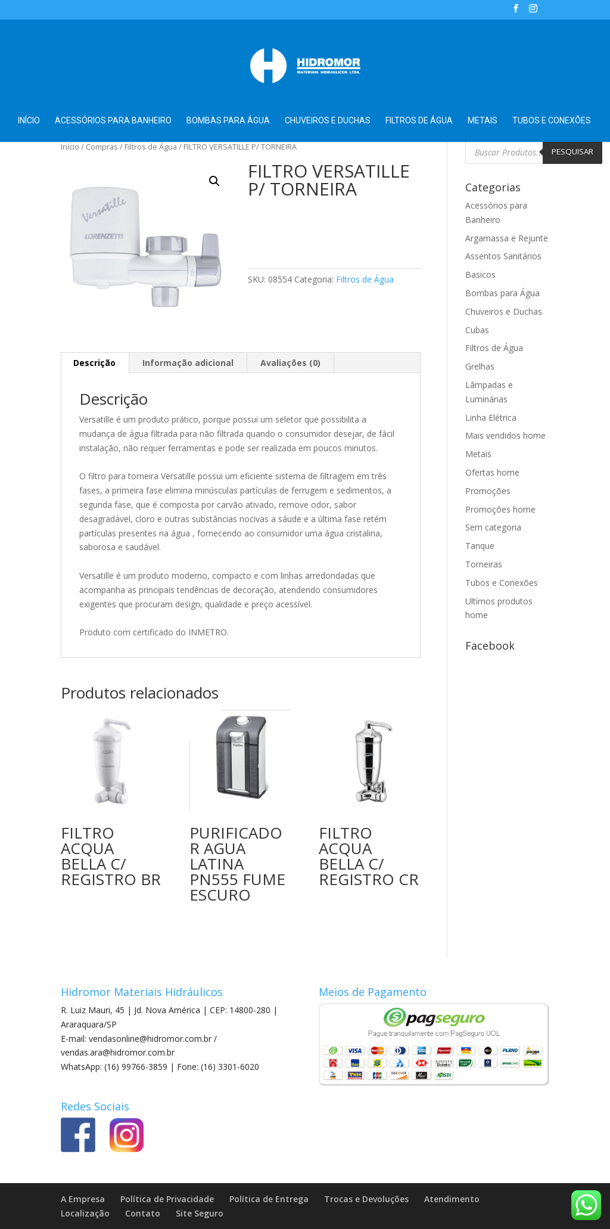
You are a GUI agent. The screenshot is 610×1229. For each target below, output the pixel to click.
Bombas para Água (228, 120)
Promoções (488, 490)
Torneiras (483, 564)
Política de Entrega (269, 1199)
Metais (482, 120)
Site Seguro (199, 1213)
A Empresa (83, 1199)
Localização (85, 1213)
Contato (142, 1213)
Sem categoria (493, 527)
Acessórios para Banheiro (113, 120)
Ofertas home (492, 472)
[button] (214, 181)
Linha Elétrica (490, 417)
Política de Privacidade (167, 1199)
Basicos (480, 274)
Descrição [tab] (94, 362)
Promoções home (500, 509)
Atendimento (452, 1199)
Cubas (477, 330)
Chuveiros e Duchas (328, 120)
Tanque (479, 545)
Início (29, 120)
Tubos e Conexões (551, 120)
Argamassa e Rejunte (506, 238)
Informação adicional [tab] (188, 362)
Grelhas (479, 366)
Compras (102, 146)
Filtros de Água (419, 120)
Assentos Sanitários (503, 256)
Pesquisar (572, 151)
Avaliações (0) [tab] (290, 362)
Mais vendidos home (505, 435)
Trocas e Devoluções (366, 1199)
